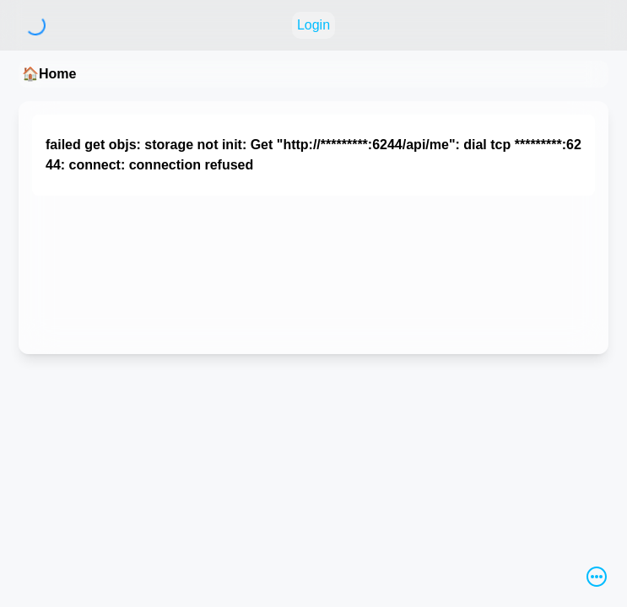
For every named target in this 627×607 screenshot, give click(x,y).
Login (313, 25)
